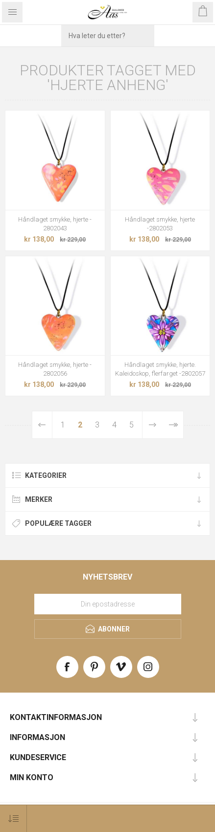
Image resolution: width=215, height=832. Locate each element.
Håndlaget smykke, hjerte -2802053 (160, 224)
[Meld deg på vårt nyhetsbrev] (107, 604)
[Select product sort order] (13, 818)
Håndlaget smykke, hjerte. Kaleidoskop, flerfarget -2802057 (160, 369)
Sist (173, 424)
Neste (152, 424)
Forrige (42, 424)
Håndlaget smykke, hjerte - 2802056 (55, 369)
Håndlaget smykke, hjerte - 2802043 (55, 224)
